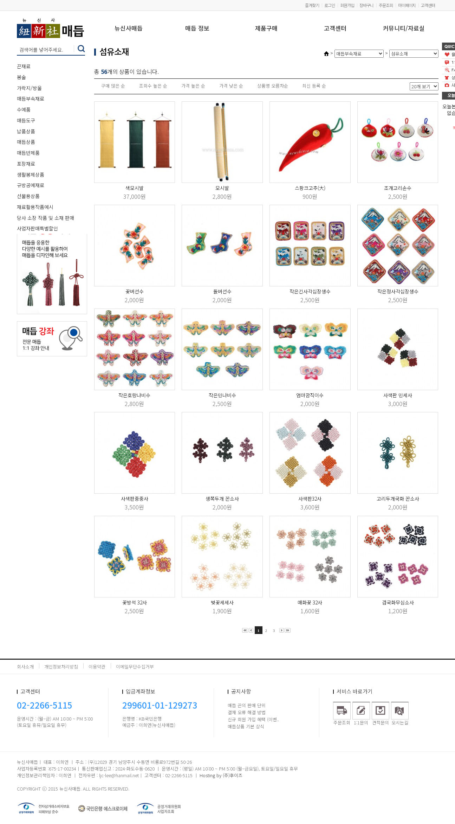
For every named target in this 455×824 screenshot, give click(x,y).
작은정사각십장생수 (397, 291)
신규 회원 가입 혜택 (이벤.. (253, 719)
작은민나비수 (222, 395)
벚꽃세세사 (222, 602)
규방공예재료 (30, 185)
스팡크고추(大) (310, 187)
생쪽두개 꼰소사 (222, 498)
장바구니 (366, 5)
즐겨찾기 (312, 5)
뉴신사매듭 (129, 28)
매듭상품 (26, 141)
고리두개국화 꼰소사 (398, 498)
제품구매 (266, 28)
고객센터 (428, 5)
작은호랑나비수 (134, 395)
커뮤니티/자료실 (404, 28)
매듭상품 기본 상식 (246, 726)
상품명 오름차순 (272, 85)
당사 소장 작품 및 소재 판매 (45, 217)
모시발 (222, 187)
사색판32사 (309, 498)
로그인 (329, 5)
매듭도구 (26, 120)
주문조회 (386, 5)
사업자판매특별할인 (37, 228)
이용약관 (97, 666)
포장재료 (26, 163)
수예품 (24, 109)
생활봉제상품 (30, 174)
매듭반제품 (28, 152)
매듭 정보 (197, 28)
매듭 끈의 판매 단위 (247, 705)
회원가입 (347, 5)
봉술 (21, 77)
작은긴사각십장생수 (310, 291)
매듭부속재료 (30, 98)
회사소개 (25, 666)
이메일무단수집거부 (135, 666)
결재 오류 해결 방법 (247, 712)
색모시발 (134, 187)
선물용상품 (28, 195)
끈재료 (24, 66)
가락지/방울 (29, 87)
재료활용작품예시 (35, 206)
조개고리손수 (397, 187)
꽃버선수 (134, 291)
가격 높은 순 (193, 85)
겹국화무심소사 (398, 602)
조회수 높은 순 (153, 85)
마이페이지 (407, 5)
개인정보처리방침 (61, 666)
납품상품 (26, 131)
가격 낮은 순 (231, 85)
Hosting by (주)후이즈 (221, 775)
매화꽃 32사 (310, 602)
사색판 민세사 (397, 395)
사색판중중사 (134, 498)
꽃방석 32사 (134, 602)
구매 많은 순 (113, 85)
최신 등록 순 (314, 85)
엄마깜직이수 (310, 395)
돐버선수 (222, 291)
